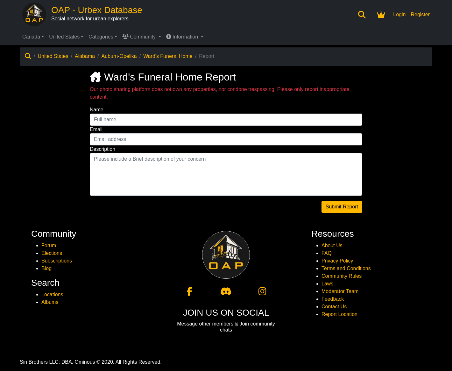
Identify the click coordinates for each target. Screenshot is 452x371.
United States (64, 36)
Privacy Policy (337, 260)
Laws (327, 283)
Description (102, 149)
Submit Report (342, 206)
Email (96, 129)
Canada (31, 36)
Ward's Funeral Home (168, 56)
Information (183, 36)
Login (399, 14)
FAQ (326, 253)
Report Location (339, 314)
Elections (51, 253)
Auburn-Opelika (119, 56)
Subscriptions (56, 260)
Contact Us (334, 306)
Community (139, 36)
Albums (49, 302)
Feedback (332, 299)
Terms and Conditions (346, 268)
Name (96, 109)
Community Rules (341, 276)
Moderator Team (339, 291)
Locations (52, 294)
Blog (46, 268)
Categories (100, 36)
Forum (48, 245)
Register (420, 14)
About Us (332, 245)
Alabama (85, 56)
